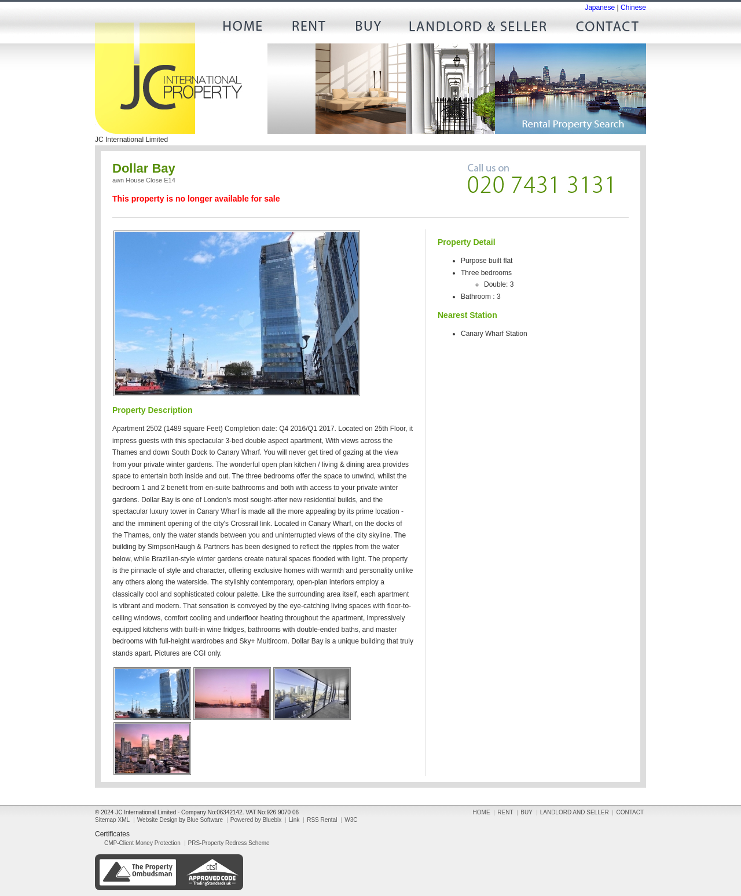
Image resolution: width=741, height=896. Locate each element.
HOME (247, 28)
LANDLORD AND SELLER (478, 28)
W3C (350, 820)
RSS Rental (322, 820)
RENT (307, 28)
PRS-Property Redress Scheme (229, 843)
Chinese (633, 7)
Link (294, 820)
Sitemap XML (112, 820)
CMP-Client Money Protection (142, 843)
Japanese (600, 7)
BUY (368, 28)
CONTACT (602, 28)
